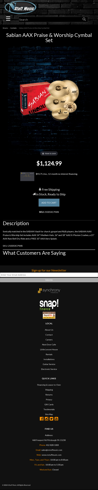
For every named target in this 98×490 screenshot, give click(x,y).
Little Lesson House (49, 349)
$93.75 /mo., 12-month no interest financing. (49, 176)
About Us (49, 330)
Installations (49, 359)
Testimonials (49, 409)
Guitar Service (49, 364)
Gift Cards (49, 404)
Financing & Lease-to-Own (49, 385)
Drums (5, 28)
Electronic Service (49, 369)
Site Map (49, 414)
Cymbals (13, 28)
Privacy (49, 399)
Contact (49, 335)
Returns (49, 395)
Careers (49, 340)
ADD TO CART (49, 202)
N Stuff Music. (12, 485)
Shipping (49, 390)
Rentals (49, 354)
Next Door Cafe (49, 344)
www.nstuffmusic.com (51, 455)
